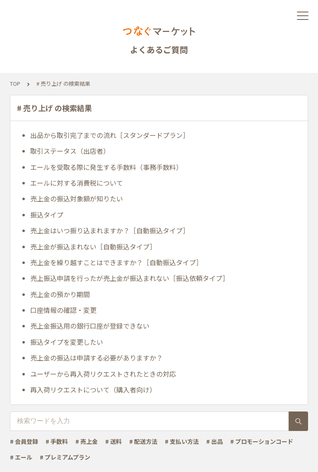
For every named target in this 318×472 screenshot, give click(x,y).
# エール (21, 457)
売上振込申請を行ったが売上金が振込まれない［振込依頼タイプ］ (129, 278)
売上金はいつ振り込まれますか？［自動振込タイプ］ (109, 230)
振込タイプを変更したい (66, 342)
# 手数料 (57, 441)
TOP (15, 83)
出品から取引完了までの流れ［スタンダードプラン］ (109, 135)
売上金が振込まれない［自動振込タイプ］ (93, 247)
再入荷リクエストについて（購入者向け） (93, 390)
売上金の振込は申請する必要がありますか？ (96, 358)
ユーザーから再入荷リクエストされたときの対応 (103, 374)
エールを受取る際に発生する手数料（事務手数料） (106, 167)
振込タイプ (46, 215)
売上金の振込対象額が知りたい (76, 198)
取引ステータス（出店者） (70, 151)
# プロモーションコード (261, 441)
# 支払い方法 (182, 441)
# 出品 (214, 441)
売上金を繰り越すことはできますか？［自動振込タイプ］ (116, 262)
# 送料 (113, 441)
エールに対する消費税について (76, 183)
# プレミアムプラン (65, 457)
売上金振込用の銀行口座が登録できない (89, 326)
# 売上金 (86, 441)
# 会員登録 (24, 441)
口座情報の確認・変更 (63, 310)
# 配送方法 (143, 441)
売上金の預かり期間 (60, 294)
